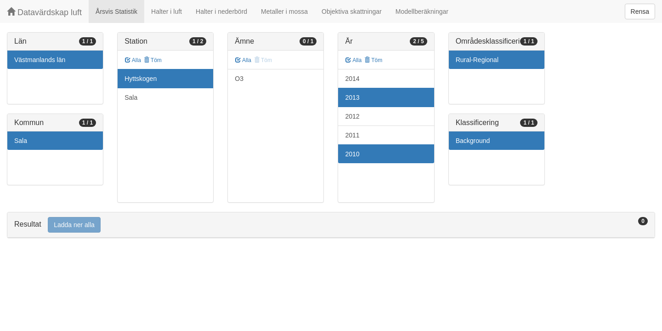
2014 (352, 78)
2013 (352, 97)
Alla (133, 60)
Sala (20, 140)
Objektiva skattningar (352, 11)
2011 (352, 135)
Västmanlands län (39, 59)
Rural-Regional (477, 59)
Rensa (640, 11)
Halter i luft (166, 11)
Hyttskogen (140, 78)
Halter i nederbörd (221, 11)
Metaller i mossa (284, 11)
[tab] (331, 225)
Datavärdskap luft (44, 12)
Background (473, 140)
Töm (153, 60)
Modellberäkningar (422, 11)
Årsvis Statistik (116, 11)
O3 (239, 78)
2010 (352, 154)
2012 (352, 116)
